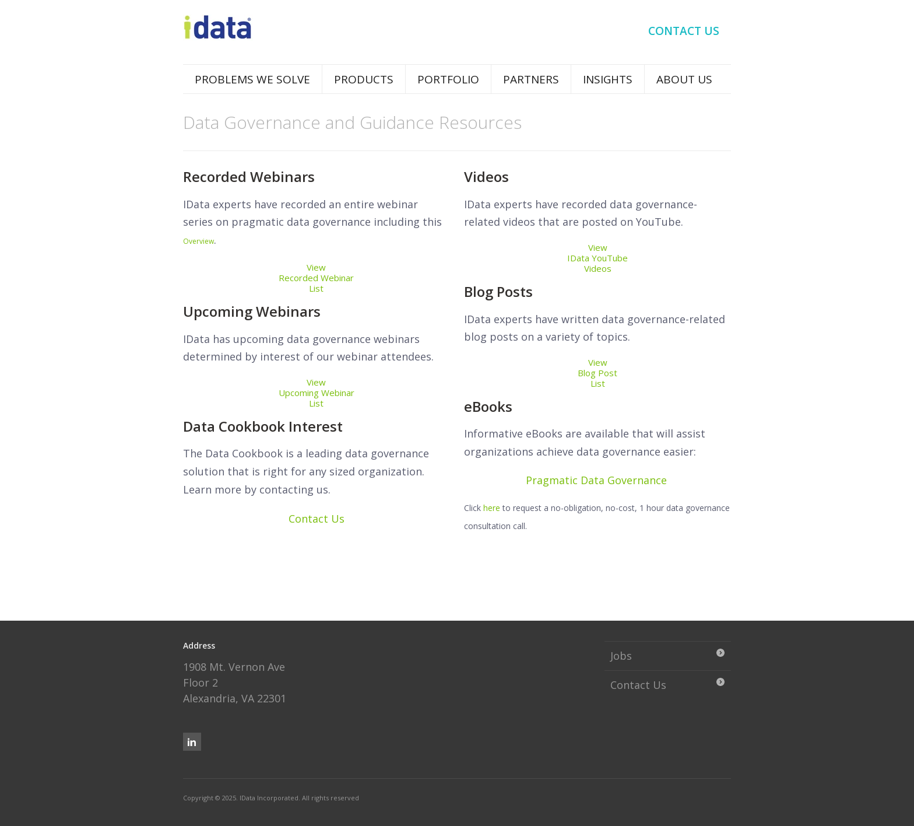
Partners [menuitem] (531, 79)
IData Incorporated (269, 797)
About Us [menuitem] (684, 79)
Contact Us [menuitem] (683, 30)
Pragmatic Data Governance (596, 480)
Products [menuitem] (363, 79)
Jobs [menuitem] (621, 656)
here (491, 507)
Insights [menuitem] (607, 79)
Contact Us (316, 519)
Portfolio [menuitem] (448, 79)
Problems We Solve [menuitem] (252, 79)
